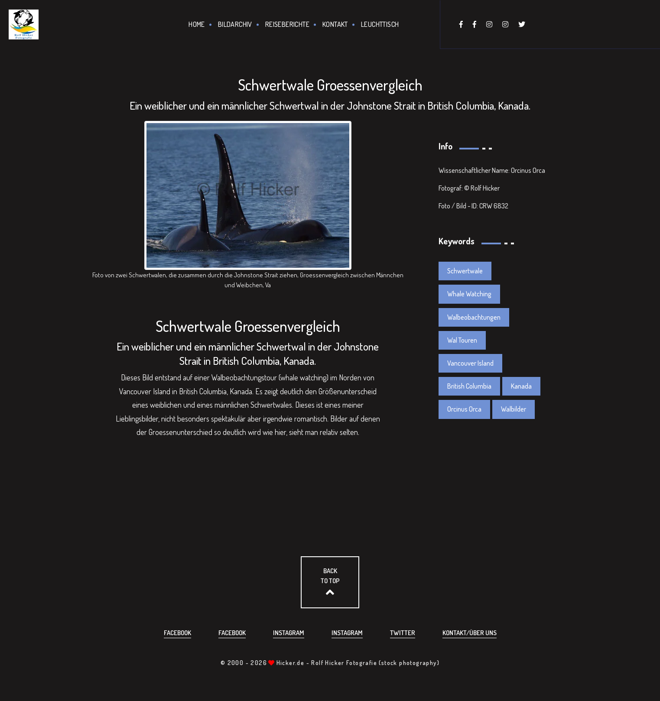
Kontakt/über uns (469, 633)
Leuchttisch (380, 24)
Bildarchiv (235, 24)
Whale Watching (469, 293)
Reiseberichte (287, 24)
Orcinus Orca (464, 409)
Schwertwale (465, 270)
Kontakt (335, 24)
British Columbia (469, 386)
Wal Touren (462, 340)
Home (197, 24)
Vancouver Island (470, 363)
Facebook (177, 633)
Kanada (521, 386)
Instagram (288, 633)
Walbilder (513, 409)
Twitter (402, 633)
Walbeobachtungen (474, 317)
